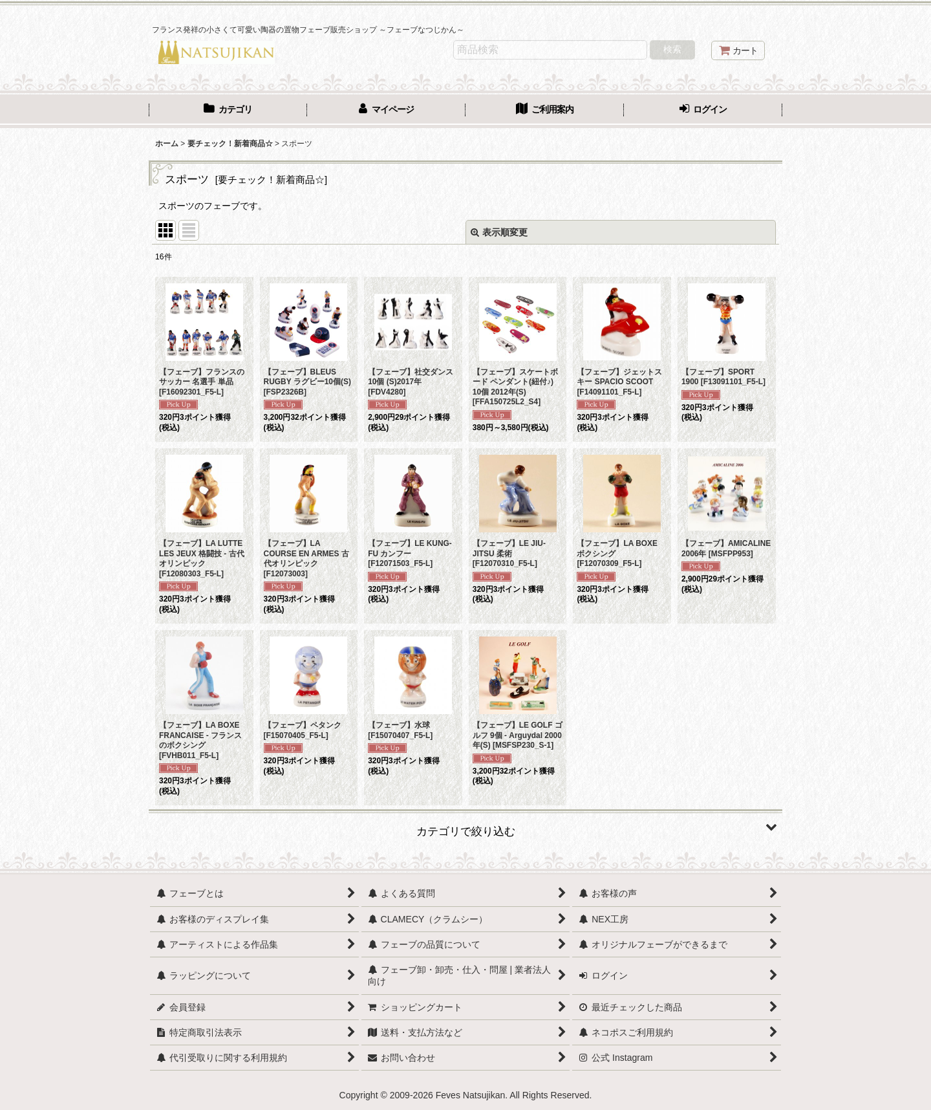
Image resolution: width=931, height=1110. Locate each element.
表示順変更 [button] (499, 232)
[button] (465, 826)
